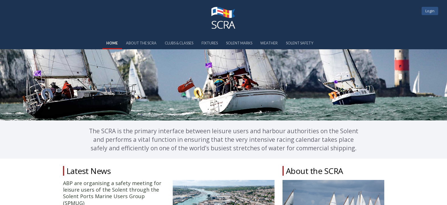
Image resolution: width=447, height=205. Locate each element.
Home (112, 43)
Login (429, 10)
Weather (269, 43)
